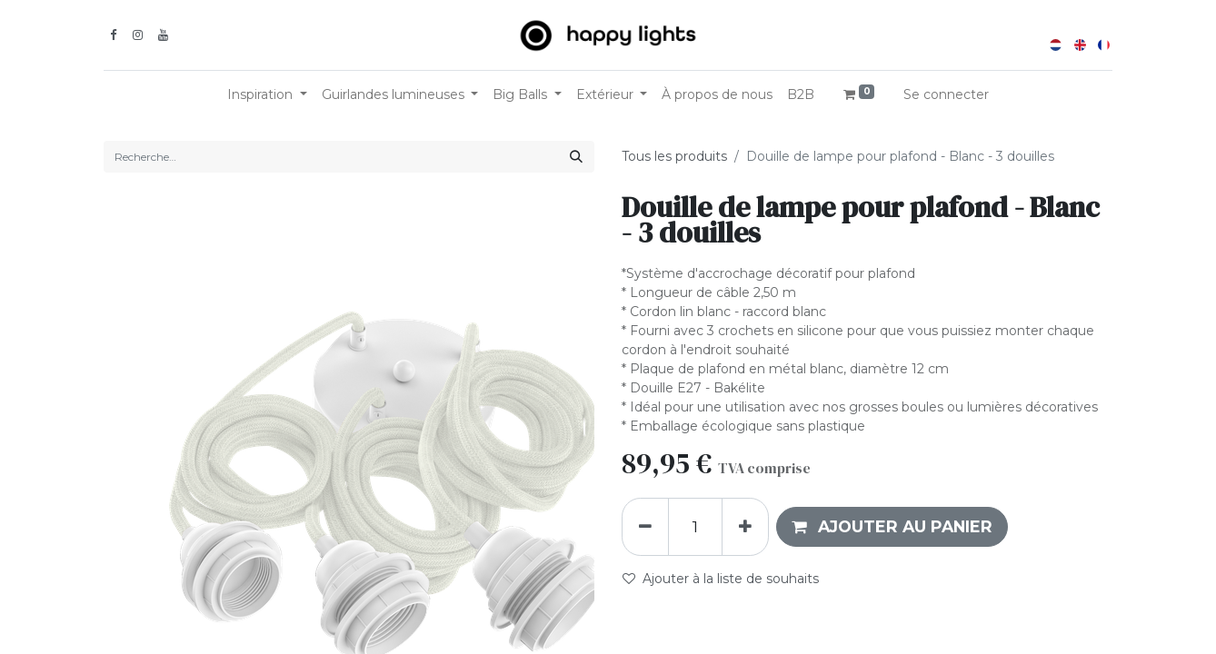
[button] (892, 527)
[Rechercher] (576, 157)
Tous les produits (674, 156)
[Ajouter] (745, 527)
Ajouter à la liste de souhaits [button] (721, 578)
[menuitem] (717, 95)
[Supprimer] (645, 527)
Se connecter (946, 94)
